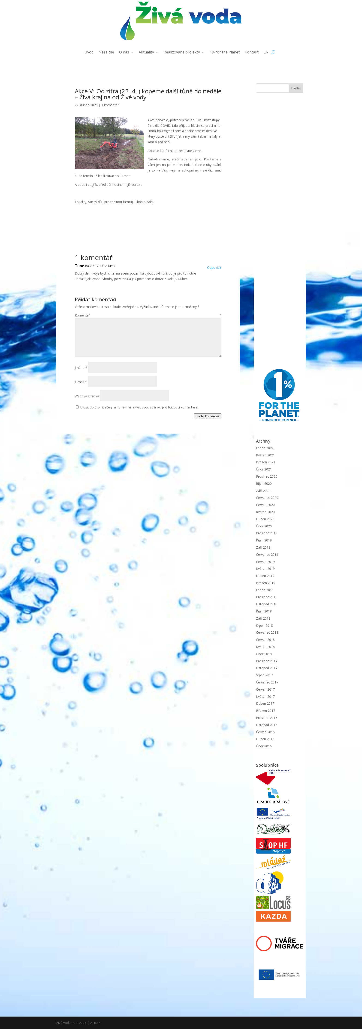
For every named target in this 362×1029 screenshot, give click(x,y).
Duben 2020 (265, 519)
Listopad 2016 (266, 725)
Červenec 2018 (267, 632)
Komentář (148, 315)
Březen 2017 (265, 710)
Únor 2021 (264, 469)
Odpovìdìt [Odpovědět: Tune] (214, 267)
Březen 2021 (265, 462)
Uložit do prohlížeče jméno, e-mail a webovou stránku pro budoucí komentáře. (139, 407)
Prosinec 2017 (266, 661)
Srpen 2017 (264, 675)
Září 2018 (263, 618)
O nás (124, 52)
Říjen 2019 (264, 540)
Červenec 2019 (267, 554)
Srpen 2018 (264, 625)
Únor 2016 (264, 746)
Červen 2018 (265, 639)
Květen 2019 (265, 568)
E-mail (81, 382)
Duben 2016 (265, 739)
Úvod (89, 52)
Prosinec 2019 (266, 533)
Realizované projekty (182, 52)
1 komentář (110, 105)
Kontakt (252, 52)
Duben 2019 (265, 576)
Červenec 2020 (267, 497)
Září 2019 (263, 547)
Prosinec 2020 (266, 476)
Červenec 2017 (267, 682)
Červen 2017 (265, 689)
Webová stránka (87, 396)
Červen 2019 (265, 561)
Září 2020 (263, 490)
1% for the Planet (225, 52)
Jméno (81, 367)
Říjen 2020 (264, 483)
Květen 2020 (265, 512)
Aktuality (146, 52)
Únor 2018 (264, 654)
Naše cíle (106, 52)
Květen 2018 (265, 647)
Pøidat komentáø (208, 416)
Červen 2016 (265, 732)
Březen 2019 (265, 583)
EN (266, 52)
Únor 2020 (264, 526)
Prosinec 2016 (266, 718)
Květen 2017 (265, 696)
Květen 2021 (265, 455)
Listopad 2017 (266, 668)
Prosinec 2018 (266, 597)
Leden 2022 (265, 448)
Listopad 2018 (266, 604)
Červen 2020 (265, 505)
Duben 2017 (265, 703)
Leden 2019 (265, 590)
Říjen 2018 (264, 611)
